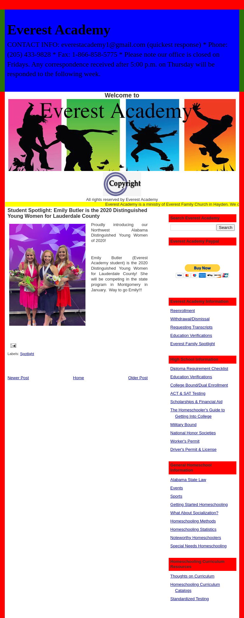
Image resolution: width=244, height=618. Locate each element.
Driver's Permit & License (193, 449)
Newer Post (18, 377)
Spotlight (27, 354)
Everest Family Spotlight (192, 343)
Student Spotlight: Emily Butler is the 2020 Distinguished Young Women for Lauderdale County (77, 213)
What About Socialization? (194, 512)
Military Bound (183, 424)
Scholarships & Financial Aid (196, 401)
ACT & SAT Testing (187, 393)
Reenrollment (182, 310)
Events (176, 488)
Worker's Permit (185, 441)
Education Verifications (191, 335)
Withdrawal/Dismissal (190, 318)
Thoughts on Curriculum (192, 576)
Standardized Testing (189, 598)
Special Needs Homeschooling (198, 545)
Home (78, 377)
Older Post (137, 377)
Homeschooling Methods (193, 521)
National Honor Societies (193, 432)
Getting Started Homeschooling (199, 504)
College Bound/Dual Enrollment (199, 385)
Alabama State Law (188, 479)
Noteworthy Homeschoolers (195, 537)
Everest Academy (59, 30)
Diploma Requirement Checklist (199, 368)
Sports (176, 496)
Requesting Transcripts (191, 327)
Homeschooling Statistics (193, 529)
